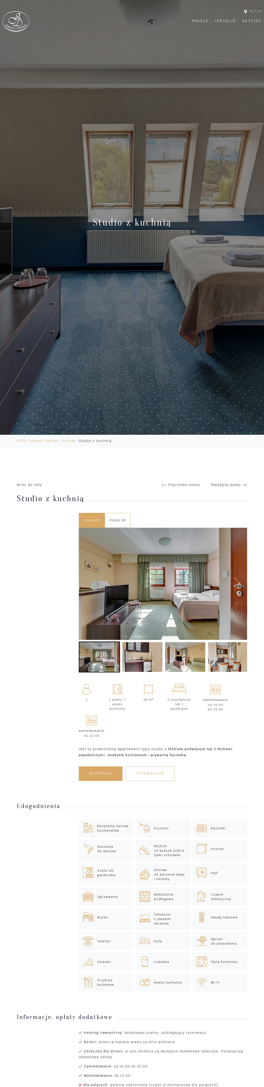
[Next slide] (237, 584)
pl (252, 11)
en (259, 11)
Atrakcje (225, 21)
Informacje (150, 773)
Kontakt (252, 21)
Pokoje (200, 21)
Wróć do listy (29, 485)
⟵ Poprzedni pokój (181, 485)
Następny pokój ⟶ (229, 485)
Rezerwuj (100, 773)
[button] (99, 657)
